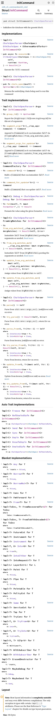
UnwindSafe (18, 446)
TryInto (21, 631)
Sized (22, 469)
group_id (11, 114)
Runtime (23, 62)
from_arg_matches (12, 228)
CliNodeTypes (10, 57)
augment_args (14, 126)
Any (15, 464)
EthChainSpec (11, 46)
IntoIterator (15, 334)
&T (44, 506)
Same (16, 603)
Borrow (17, 473)
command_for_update (17, 182)
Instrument (19, 541)
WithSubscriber (22, 654)
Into (12, 336)
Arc (14, 87)
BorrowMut (19, 483)
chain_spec (17, 84)
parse (10, 305)
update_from (13, 364)
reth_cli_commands (10, 7)
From (16, 502)
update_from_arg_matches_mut (23, 278)
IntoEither (19, 555)
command (11, 170)
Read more (9, 138)
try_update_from (15, 383)
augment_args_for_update (20, 143)
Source (5, 13)
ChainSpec (41, 57)
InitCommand (25, 2)
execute (23, 54)
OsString (18, 336)
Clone (28, 336)
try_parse (12, 317)
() (18, 65)
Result (12, 65)
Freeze (16, 410)
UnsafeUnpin (19, 442)
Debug (16, 196)
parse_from (13, 329)
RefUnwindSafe (20, 415)
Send (14, 428)
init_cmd (24, 7)
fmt (8, 204)
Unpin (15, 437)
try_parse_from (15, 345)
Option (6, 87)
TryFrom (21, 621)
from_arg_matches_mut (18, 243)
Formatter (8, 207)
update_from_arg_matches (20, 260)
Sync (14, 432)
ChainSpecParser (43, 21)
